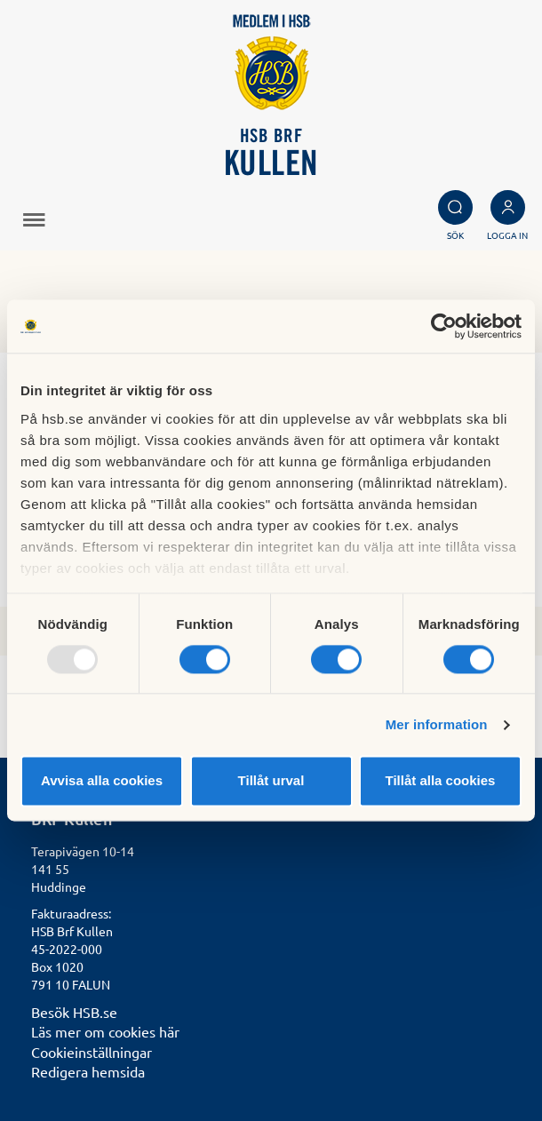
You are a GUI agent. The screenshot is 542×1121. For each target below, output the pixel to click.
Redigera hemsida (88, 1071)
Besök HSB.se (74, 1012)
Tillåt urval (271, 781)
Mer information (437, 724)
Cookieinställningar (91, 1052)
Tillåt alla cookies (441, 781)
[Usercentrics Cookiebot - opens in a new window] (444, 326)
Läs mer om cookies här (105, 1031)
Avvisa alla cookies (102, 781)
